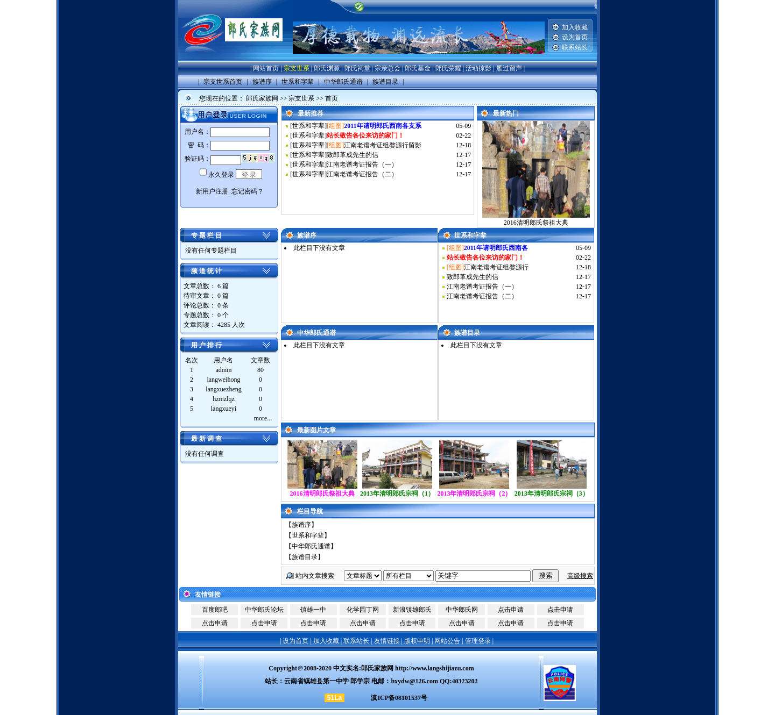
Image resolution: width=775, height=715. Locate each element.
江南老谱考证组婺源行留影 (382, 145)
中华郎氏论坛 (264, 609)
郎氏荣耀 (448, 68)
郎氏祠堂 (357, 68)
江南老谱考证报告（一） (362, 164)
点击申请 (511, 609)
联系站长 (575, 47)
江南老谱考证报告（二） (362, 174)
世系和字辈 (308, 126)
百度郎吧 (215, 609)
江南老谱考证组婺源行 (496, 267)
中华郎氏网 (462, 609)
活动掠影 (478, 68)
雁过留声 (509, 68)
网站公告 (447, 641)
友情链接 (387, 641)
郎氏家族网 (262, 98)
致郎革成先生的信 (352, 155)
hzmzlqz (224, 399)
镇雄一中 (313, 609)
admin (223, 370)
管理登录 (478, 641)
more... (263, 418)
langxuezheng (224, 389)
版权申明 (417, 641)
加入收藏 (575, 27)
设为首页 (575, 37)
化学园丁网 (363, 609)
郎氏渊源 (327, 68)
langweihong (223, 379)
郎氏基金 (418, 68)
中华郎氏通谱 (311, 546)
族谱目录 (305, 557)
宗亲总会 (387, 68)
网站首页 (266, 68)
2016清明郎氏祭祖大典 (536, 222)
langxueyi (223, 408)
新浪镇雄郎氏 (412, 609)
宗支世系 (296, 68)
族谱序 (301, 524)
